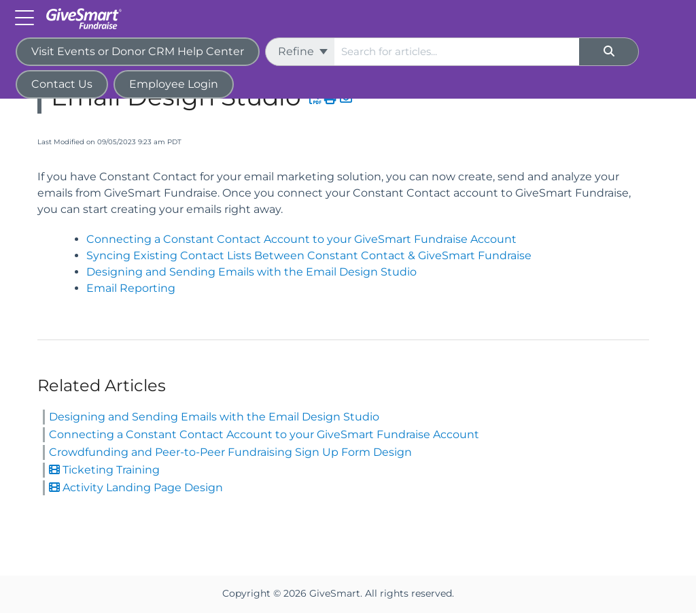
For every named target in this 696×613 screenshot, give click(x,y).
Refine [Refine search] (303, 51)
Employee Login (173, 84)
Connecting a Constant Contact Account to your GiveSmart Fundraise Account (301, 239)
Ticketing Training (104, 469)
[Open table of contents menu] (27, 16)
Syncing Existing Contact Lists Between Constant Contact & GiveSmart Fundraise (309, 255)
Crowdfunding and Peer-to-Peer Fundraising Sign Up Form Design (230, 452)
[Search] (609, 51)
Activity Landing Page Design (136, 487)
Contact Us (61, 84)
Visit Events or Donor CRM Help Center (137, 51)
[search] (456, 51)
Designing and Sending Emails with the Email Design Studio (251, 271)
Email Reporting (130, 288)
